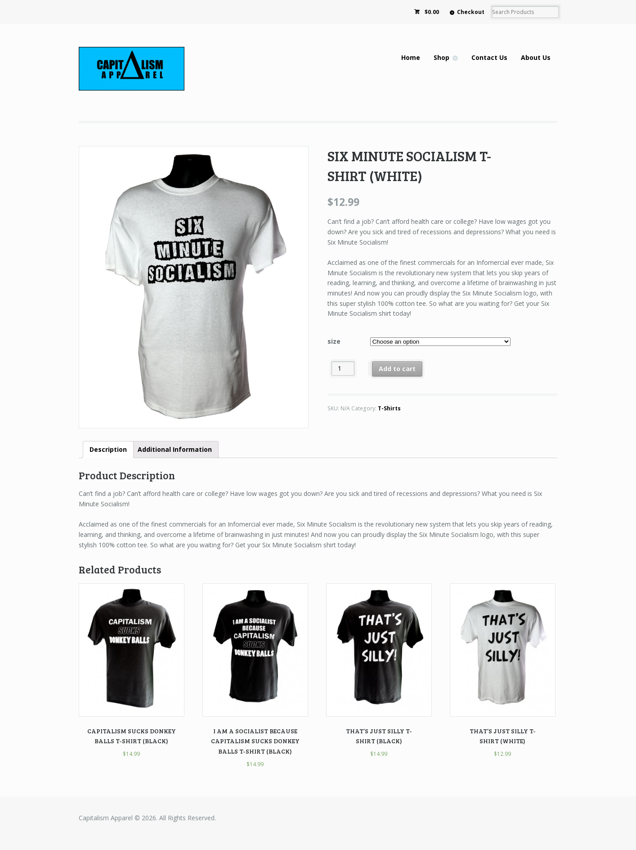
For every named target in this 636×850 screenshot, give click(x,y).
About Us (536, 57)
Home (410, 57)
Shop (441, 57)
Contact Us (489, 57)
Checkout (470, 12)
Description (108, 449)
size (333, 341)
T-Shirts (389, 408)
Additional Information (175, 449)
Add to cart (397, 368)
